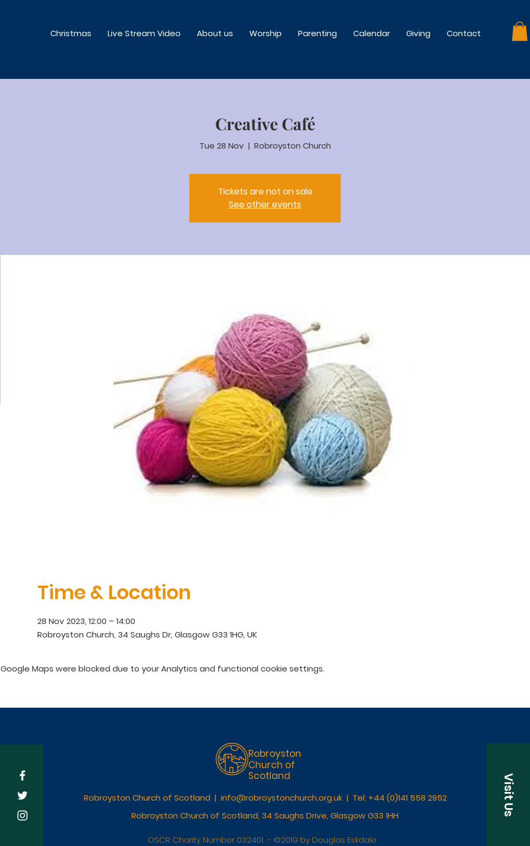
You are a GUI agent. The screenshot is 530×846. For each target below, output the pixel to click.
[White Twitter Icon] (22, 795)
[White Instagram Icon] (22, 815)
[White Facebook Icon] (22, 775)
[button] (265, 33)
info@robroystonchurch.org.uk (281, 797)
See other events (265, 204)
